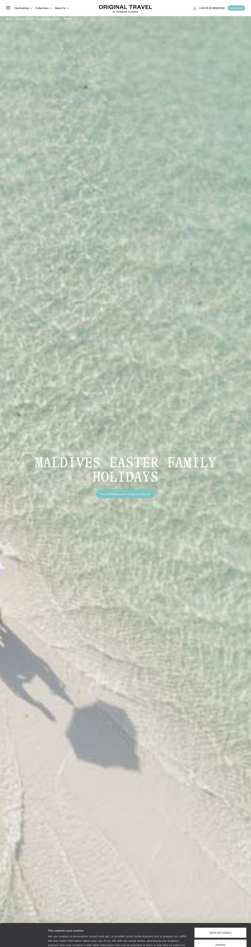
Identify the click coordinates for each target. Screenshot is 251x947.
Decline (220, 924)
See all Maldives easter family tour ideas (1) (125, 494)
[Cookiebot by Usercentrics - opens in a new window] (24, 940)
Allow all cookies (220, 912)
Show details (56, 939)
